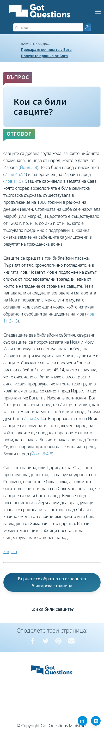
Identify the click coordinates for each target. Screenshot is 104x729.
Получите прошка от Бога (44, 55)
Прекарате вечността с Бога (46, 49)
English (10, 551)
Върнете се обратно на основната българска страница (52, 582)
